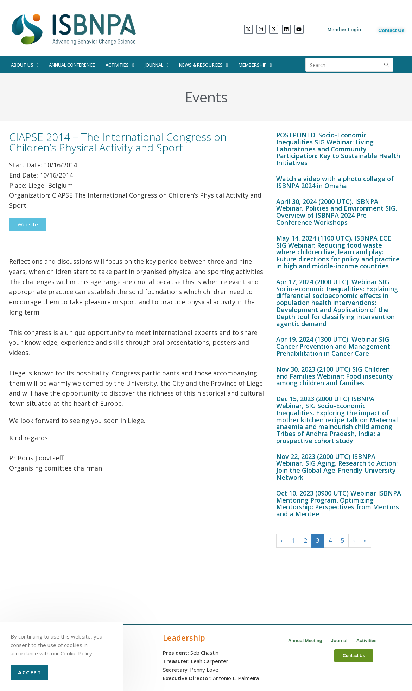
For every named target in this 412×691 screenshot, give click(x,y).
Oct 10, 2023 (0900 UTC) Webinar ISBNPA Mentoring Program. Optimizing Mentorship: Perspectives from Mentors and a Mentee (338, 503)
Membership (255, 65)
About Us (25, 65)
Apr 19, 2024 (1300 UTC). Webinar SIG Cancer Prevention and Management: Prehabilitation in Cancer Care (334, 346)
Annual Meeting (305, 640)
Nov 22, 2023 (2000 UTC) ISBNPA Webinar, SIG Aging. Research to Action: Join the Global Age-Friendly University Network (337, 466)
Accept (29, 672)
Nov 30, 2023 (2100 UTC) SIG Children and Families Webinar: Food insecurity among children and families (334, 376)
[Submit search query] (386, 65)
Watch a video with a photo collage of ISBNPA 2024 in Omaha (335, 182)
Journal (157, 65)
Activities (120, 65)
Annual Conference (72, 65)
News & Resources (203, 65)
